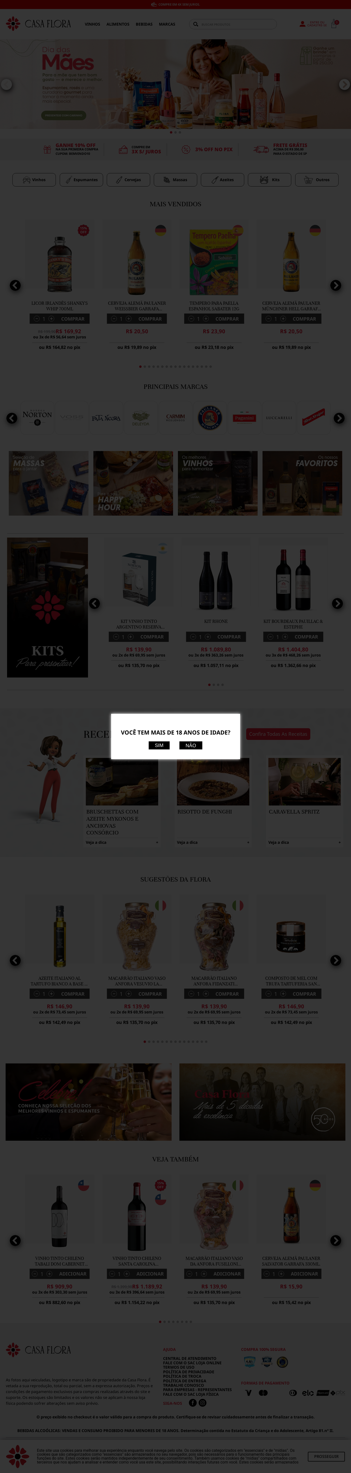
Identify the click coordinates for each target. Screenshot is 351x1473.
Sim (159, 745)
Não (190, 745)
